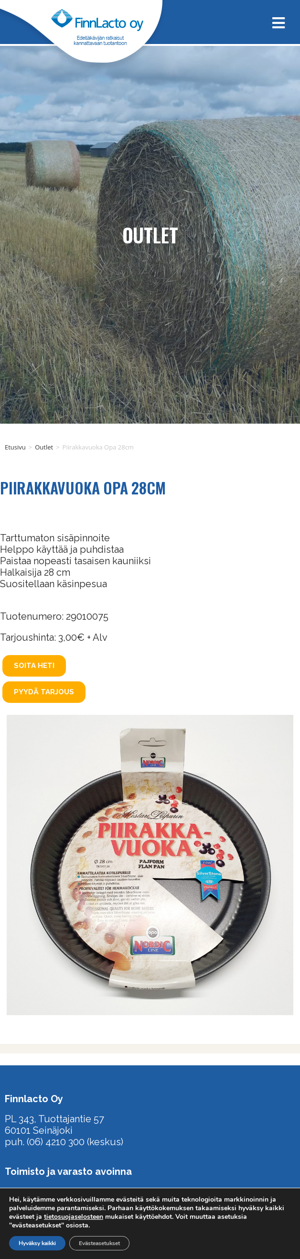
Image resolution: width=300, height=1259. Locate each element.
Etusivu (15, 447)
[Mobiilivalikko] (275, 22)
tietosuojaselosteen (73, 1216)
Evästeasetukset (99, 1243)
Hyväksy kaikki (37, 1243)
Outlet (44, 447)
